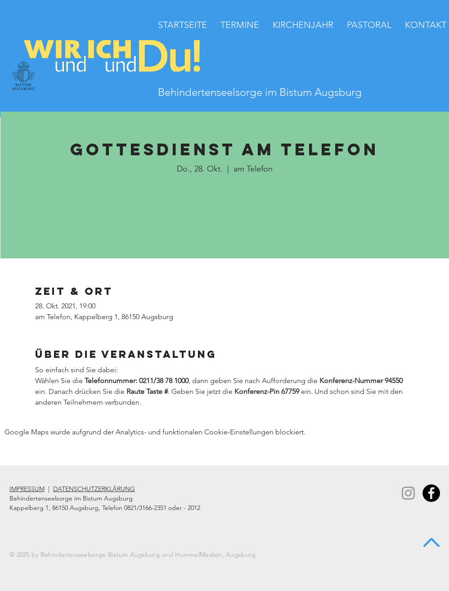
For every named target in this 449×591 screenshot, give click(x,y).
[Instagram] (408, 493)
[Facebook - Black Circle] (431, 493)
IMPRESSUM (27, 489)
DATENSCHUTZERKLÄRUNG (94, 489)
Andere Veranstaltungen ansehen (224, 218)
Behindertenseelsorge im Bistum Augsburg (260, 92)
